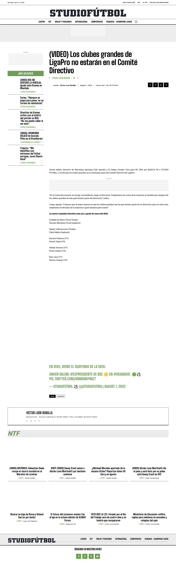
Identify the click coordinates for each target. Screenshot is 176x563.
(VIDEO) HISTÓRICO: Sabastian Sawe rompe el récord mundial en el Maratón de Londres (27, 471)
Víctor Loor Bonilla (68, 85)
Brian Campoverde (152, 478)
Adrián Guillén (30, 478)
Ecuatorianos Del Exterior (30, 142)
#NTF (21, 478)
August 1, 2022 (114, 386)
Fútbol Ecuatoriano (28, 92)
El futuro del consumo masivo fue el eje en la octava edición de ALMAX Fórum (68, 517)
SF (74, 78)
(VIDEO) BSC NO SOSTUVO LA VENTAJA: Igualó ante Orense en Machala (31, 84)
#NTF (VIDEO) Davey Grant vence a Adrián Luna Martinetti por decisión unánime (68, 471)
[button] (136, 21)
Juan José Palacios (30, 521)
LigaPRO (60, 396)
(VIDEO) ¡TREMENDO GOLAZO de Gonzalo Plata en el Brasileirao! (31, 135)
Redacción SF (71, 524)
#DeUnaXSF (122, 374)
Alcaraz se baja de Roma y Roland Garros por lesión (26, 516)
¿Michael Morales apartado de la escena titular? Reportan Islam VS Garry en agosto (108, 471)
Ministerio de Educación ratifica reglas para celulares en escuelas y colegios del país (149, 517)
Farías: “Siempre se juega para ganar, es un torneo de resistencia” (32, 100)
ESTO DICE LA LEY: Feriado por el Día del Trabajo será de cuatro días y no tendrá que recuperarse (108, 517)
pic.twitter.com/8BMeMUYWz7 (72, 379)
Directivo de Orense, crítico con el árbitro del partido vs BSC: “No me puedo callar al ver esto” (31, 118)
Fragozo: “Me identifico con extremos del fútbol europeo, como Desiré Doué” (31, 153)
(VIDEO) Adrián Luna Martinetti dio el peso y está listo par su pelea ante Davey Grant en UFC (149, 471)
